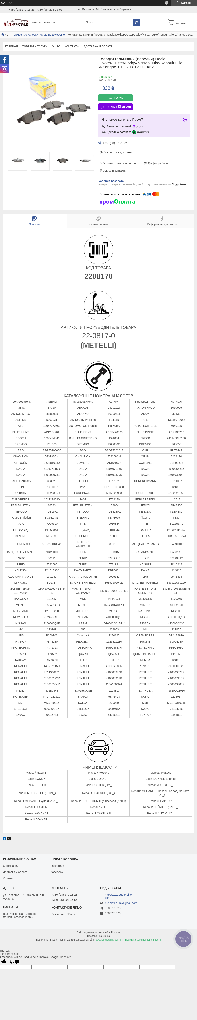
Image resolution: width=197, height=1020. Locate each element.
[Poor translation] (14, 962)
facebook (57, 872)
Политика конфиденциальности (143, 939)
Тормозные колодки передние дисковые (38, 34)
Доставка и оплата (98, 46)
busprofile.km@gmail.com (121, 903)
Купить (118, 98)
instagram (57, 865)
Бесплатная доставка (118, 152)
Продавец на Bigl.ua (98, 936)
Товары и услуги (34, 46)
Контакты (72, 46)
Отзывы (8, 878)
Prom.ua (115, 932)
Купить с (118, 107)
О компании (10, 865)
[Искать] (136, 22)
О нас (56, 46)
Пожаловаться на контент (108, 939)
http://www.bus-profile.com (119, 896)
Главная (11, 46)
